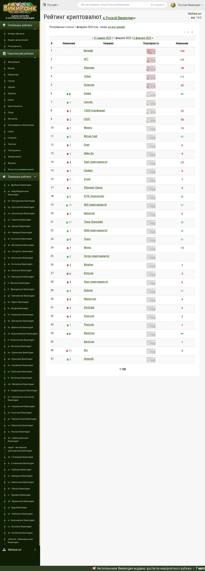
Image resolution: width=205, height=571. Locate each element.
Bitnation (88, 264)
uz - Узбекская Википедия (20, 513)
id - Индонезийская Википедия (22, 333)
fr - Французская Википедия (21, 289)
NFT (86, 59)
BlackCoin (89, 333)
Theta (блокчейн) (93, 221)
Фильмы (12, 163)
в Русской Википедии (119, 18)
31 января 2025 (102, 38)
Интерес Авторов (16, 33)
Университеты (14, 156)
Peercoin (89, 324)
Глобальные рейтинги (19, 26)
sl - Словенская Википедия (21, 463)
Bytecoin (88, 273)
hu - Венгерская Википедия (21, 321)
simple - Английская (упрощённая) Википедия (20, 449)
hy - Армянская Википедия (20, 327)
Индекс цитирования (18, 40)
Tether (87, 76)
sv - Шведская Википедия (20, 476)
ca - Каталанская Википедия (21, 213)
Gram (87, 144)
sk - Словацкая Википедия (20, 457)
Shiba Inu (89, 153)
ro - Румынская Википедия (20, 425)
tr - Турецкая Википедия (19, 495)
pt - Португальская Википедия (22, 419)
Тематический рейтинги (19, 55)
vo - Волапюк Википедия (20, 526)
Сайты (11, 131)
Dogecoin (89, 84)
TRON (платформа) (94, 110)
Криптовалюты (15, 106)
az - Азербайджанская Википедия (18, 193)
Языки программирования (21, 169)
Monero (88, 127)
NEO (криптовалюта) (95, 204)
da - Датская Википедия (19, 226)
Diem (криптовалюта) (96, 281)
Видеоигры (13, 74)
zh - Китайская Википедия (20, 533)
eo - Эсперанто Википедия (20, 251)
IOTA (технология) (94, 196)
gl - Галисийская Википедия (21, 295)
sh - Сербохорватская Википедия (18, 439)
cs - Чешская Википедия (19, 219)
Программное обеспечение (21, 125)
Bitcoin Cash (90, 136)
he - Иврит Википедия (18, 302)
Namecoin (89, 213)
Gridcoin (88, 290)
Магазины (13, 118)
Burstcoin (89, 341)
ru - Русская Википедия (19, 431)
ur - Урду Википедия (17, 507)
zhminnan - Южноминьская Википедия (20, 541)
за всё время (116, 27)
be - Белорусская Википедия (21, 201)
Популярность (15, 46)
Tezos (87, 239)
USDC (87, 119)
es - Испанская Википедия (20, 257)
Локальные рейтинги (19, 176)
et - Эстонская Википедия (20, 264)
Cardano (88, 170)
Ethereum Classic (93, 187)
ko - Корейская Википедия (20, 365)
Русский (51, 5)
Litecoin (88, 102)
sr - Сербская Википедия (19, 469)
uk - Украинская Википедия (21, 501)
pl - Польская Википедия (20, 412)
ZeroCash (89, 307)
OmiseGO (89, 358)
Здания (11, 87)
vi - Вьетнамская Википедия (21, 520)
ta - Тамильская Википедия (21, 482)
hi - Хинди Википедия (18, 308)
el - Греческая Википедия (20, 238)
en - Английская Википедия (21, 245)
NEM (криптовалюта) (95, 230)
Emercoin (89, 316)
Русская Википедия (186, 5)
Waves (87, 247)
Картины (12, 93)
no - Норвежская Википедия (21, 406)
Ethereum (89, 67)
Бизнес (11, 68)
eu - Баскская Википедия (20, 270)
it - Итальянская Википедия (21, 340)
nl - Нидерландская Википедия (22, 390)
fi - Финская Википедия (19, 283)
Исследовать (158, 4)
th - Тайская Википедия (19, 488)
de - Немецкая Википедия (20, 232)
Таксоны (12, 144)
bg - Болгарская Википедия (21, 207)
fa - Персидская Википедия (21, 276)
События (12, 137)
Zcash (87, 179)
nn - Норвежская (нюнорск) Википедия (21, 398)
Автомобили (14, 62)
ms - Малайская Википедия (21, 384)
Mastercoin (90, 299)
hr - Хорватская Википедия (20, 314)
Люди (10, 112)
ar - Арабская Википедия (19, 185)
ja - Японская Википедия (19, 346)
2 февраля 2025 (142, 38)
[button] (185, 32)
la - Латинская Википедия (20, 371)
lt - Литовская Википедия (20, 378)
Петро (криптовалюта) (96, 256)
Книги (11, 100)
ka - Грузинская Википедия (20, 352)
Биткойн (88, 50)
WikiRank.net (20, 549)
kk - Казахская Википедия (20, 359)
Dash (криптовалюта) (96, 162)
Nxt (86, 350)
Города (11, 80)
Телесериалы (14, 150)
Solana (87, 93)
